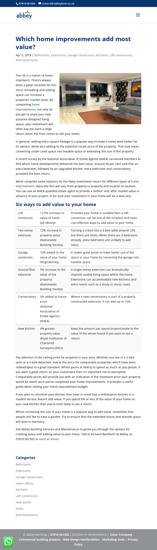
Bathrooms (42, 55)
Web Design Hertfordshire (81, 539)
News (19, 509)
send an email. (49, 439)
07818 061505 (27, 3)
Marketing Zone (113, 539)
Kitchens (102, 55)
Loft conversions (121, 55)
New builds (23, 502)
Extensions (58, 55)
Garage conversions (80, 55)
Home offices (24, 483)
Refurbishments (27, 60)
